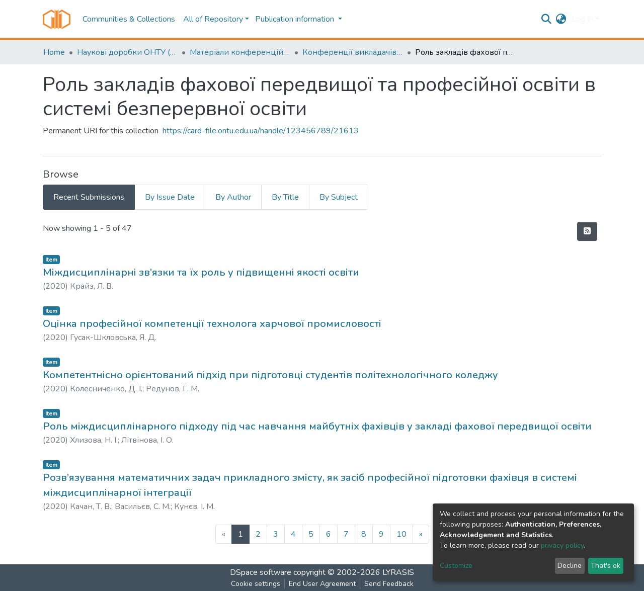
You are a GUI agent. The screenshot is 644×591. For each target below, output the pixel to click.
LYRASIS (398, 572)
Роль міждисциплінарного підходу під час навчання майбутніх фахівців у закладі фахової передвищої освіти (317, 426)
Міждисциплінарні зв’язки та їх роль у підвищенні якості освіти (201, 272)
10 (401, 534)
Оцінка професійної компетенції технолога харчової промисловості (212, 323)
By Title (285, 197)
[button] (561, 19)
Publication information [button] (295, 19)
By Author (233, 197)
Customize (456, 565)
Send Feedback (389, 583)
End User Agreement (322, 583)
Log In (582, 19)
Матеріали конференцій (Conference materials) (240, 52)
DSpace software (260, 572)
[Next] (421, 534)
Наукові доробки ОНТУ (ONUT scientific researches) (127, 52)
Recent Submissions (88, 197)
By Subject (338, 197)
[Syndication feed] (587, 231)
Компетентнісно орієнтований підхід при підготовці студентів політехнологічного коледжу (270, 375)
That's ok (605, 565)
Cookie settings (255, 583)
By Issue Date (170, 197)
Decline (569, 565)
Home (54, 52)
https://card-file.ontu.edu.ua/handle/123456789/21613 (261, 130)
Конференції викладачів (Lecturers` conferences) (352, 52)
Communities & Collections (129, 19)
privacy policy (562, 545)
